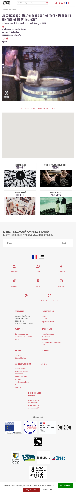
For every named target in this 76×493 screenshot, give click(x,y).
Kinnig (43, 316)
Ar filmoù (45, 350)
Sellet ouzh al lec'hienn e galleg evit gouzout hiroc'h (38, 108)
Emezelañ (14, 271)
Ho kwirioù (45, 339)
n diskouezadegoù (22, 382)
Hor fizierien (45, 337)
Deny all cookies (31, 490)
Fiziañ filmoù (46, 319)
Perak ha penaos (47, 334)
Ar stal (44, 364)
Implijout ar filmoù (47, 322)
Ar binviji (18, 379)
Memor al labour (21, 376)
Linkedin (38, 286)
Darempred (19, 311)
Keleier (18, 350)
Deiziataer (18, 355)
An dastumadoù (20, 368)
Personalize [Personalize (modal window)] (47, 490)
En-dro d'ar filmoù (23, 364)
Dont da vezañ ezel (22, 334)
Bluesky (61, 286)
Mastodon (26, 301)
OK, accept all (65, 485)
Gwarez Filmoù (47, 311)
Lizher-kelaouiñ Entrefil (49, 301)
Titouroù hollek (20, 358)
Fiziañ (38, 271)
